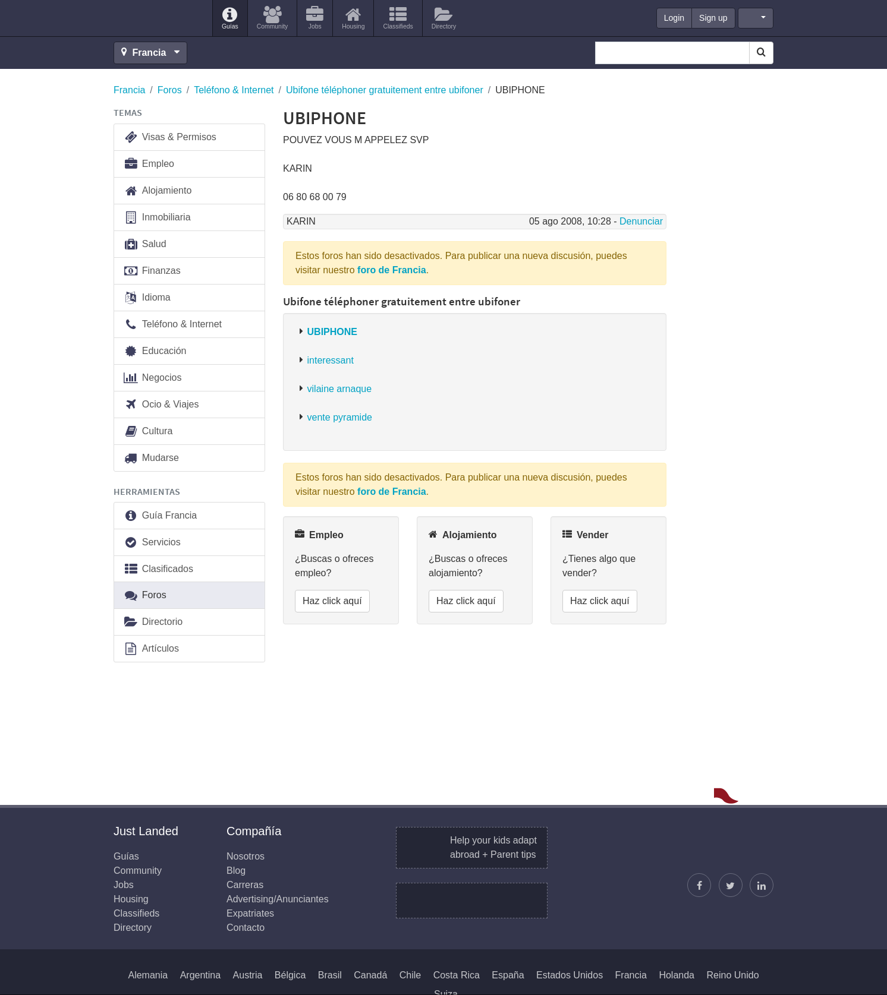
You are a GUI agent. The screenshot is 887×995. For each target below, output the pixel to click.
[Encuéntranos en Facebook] (699, 885)
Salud (144, 244)
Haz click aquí (332, 601)
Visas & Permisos (169, 137)
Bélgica (290, 975)
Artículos (151, 649)
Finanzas (152, 271)
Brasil (330, 975)
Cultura (147, 431)
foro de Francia (391, 270)
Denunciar (641, 221)
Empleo (148, 164)
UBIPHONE (332, 332)
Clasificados (158, 569)
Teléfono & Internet (233, 90)
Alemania (148, 975)
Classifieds (136, 913)
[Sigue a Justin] (731, 885)
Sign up (713, 18)
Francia (129, 90)
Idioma (147, 298)
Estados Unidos (569, 975)
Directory (133, 928)
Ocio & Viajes (161, 405)
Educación (154, 351)
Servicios (152, 542)
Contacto (246, 928)
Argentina (200, 975)
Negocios (152, 378)
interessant (330, 360)
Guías (126, 856)
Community (138, 871)
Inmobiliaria (157, 217)
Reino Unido (732, 975)
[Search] (761, 53)
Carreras (245, 885)
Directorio (153, 622)
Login (674, 18)
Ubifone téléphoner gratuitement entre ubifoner (384, 90)
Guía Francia (160, 516)
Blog (236, 871)
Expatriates (250, 913)
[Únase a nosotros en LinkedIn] (761, 885)
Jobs (124, 885)
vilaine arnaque (339, 389)
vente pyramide (339, 417)
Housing (131, 899)
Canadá (370, 975)
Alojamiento (157, 191)
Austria (248, 975)
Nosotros (246, 856)
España (508, 975)
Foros (170, 90)
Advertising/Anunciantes (278, 899)
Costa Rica (456, 975)
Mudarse (151, 458)
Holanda (676, 975)
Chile (410, 975)
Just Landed (158, 18)
